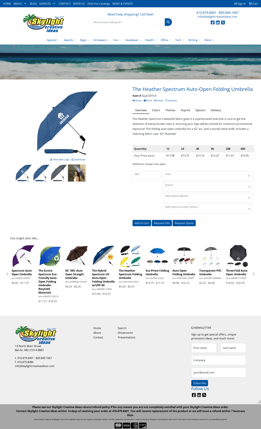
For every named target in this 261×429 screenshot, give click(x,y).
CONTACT (65, 3)
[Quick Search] (127, 22)
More (209, 40)
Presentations (126, 337)
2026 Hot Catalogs (98, 3)
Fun (117, 40)
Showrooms (125, 333)
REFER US (79, 3)
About (97, 333)
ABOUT (17, 3)
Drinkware (101, 40)
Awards (70, 40)
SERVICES (45, 3)
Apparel (53, 40)
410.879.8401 (206, 12)
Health (150, 40)
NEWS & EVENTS (122, 3)
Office (166, 40)
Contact (98, 337)
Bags (84, 40)
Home (97, 328)
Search (122, 328)
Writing (194, 40)
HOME (7, 3)
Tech (179, 40)
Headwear (133, 40)
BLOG (33, 3)
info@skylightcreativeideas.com (217, 16)
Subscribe (199, 383)
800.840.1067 (229, 12)
